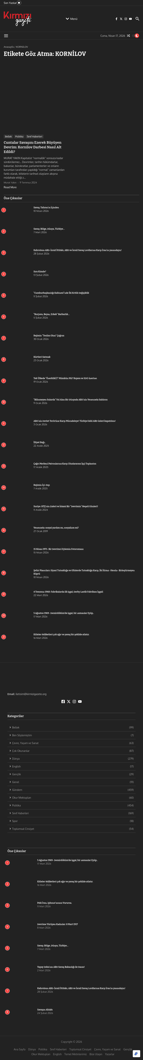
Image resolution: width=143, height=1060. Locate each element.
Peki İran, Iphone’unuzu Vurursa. (54, 902)
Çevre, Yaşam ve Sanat (107, 1048)
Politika (19, 136)
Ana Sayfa (20, 1048)
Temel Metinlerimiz (75, 1053)
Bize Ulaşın (96, 1053)
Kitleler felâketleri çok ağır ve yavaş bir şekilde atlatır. (61, 633)
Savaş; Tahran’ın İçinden (46, 207)
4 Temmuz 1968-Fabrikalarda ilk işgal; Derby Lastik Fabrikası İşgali (68, 591)
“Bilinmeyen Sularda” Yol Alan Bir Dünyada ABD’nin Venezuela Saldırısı (71, 399)
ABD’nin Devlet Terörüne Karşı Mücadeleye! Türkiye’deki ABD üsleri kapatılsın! (75, 420)
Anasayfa (9, 46)
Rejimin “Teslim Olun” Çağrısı (49, 335)
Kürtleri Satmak (42, 356)
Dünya (32, 1048)
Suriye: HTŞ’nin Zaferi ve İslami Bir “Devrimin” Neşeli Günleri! (66, 505)
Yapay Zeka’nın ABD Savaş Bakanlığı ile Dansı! (61, 966)
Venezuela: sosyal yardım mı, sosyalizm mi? (56, 527)
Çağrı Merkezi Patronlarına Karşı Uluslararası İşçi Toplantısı (65, 463)
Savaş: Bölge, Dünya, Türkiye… (49, 228)
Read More (10, 186)
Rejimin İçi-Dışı (42, 484)
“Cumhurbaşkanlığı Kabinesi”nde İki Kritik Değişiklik (61, 292)
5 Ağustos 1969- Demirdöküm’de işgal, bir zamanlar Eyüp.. (64, 612)
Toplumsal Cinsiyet (80, 1048)
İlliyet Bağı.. (40, 441)
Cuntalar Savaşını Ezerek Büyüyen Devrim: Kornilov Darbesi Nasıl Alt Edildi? (31, 146)
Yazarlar (109, 1053)
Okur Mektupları (40, 1053)
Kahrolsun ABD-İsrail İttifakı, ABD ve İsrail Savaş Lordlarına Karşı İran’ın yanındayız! (78, 249)
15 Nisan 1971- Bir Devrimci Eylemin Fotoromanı (59, 548)
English (57, 1053)
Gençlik (127, 1048)
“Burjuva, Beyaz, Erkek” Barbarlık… (52, 313)
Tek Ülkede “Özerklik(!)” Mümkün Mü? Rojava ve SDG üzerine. (65, 377)
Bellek (8, 136)
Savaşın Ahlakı (45, 1009)
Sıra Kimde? (40, 271)
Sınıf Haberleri (34, 136)
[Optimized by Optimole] (136, 1053)
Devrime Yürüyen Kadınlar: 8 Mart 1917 (57, 923)
